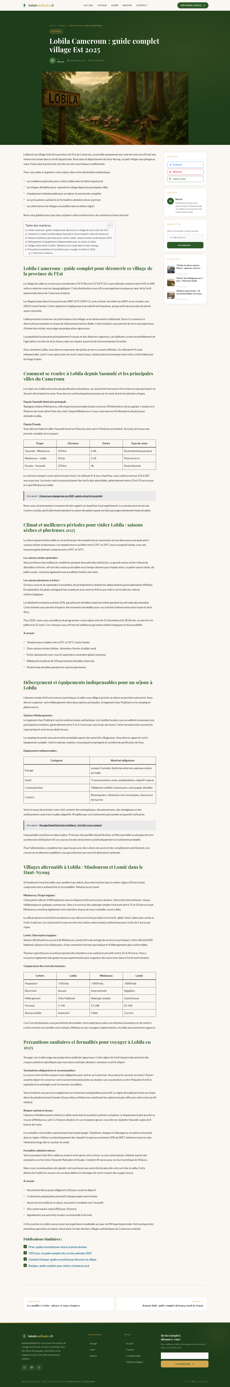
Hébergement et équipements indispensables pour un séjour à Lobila (61, 241)
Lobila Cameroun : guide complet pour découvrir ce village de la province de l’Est (67, 230)
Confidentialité (133, 1356)
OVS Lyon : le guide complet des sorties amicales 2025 (60, 1253)
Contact (142, 5)
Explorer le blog (193, 5)
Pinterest (175, 172)
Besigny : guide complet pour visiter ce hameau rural (59, 1265)
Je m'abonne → (185, 245)
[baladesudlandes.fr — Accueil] (38, 5)
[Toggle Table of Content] (108, 225)
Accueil (88, 5)
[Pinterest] (32, 1367)
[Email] (185, 237)
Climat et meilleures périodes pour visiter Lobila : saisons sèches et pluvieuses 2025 (69, 237)
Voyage (102, 5)
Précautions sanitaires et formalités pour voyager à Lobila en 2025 (61, 249)
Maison (127, 5)
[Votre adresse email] (184, 1355)
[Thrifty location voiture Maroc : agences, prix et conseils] (185, 269)
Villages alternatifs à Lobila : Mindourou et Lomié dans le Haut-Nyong (62, 245)
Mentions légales (134, 1362)
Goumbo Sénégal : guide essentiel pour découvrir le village (62, 1259)
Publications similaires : (43, 253)
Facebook (175, 164)
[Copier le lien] (185, 179)
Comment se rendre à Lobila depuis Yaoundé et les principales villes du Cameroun (68, 233)
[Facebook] (39, 1367)
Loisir (114, 5)
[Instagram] (24, 1367)
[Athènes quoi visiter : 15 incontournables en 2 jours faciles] (185, 295)
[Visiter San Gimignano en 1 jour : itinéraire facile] (185, 282)
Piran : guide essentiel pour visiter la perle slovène (58, 1247)
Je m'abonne (184, 1364)
